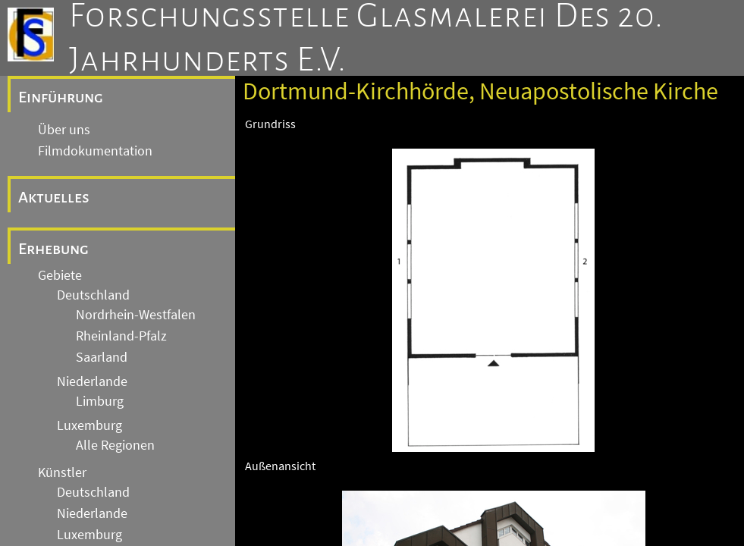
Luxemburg (89, 425)
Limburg (100, 401)
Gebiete (60, 275)
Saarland (101, 357)
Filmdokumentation (95, 151)
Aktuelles (53, 197)
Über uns (64, 129)
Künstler (62, 472)
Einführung (60, 97)
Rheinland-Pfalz (121, 336)
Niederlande (92, 381)
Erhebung (53, 248)
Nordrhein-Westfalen (136, 314)
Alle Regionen (115, 445)
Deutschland (93, 295)
